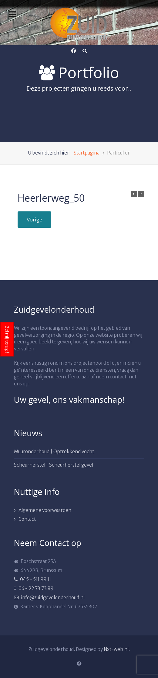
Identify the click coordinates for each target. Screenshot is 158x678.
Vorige (34, 220)
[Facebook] (73, 50)
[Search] (84, 50)
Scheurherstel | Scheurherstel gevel (53, 465)
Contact (27, 519)
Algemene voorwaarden (44, 510)
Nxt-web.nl (116, 649)
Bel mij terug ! (7, 339)
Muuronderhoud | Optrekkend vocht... (56, 451)
